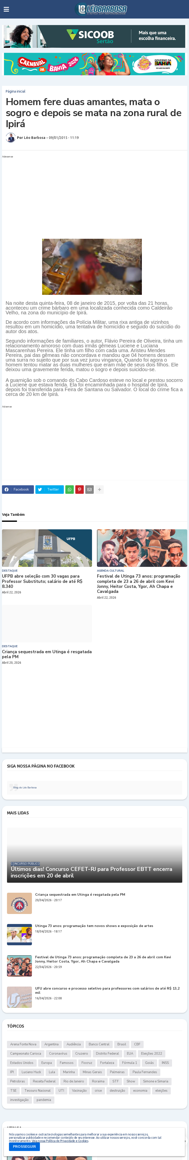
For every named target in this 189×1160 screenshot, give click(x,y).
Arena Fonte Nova (23, 1044)
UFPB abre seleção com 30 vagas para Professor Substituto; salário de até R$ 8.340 (42, 581)
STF (115, 1081)
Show (131, 1081)
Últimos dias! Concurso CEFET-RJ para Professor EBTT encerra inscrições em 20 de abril (91, 872)
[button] (6, 9)
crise (98, 1090)
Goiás (149, 1063)
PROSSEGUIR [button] (24, 1146)
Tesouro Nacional (37, 1090)
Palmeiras (117, 1072)
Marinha (69, 1072)
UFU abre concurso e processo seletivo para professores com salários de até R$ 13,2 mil (107, 991)
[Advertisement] (89, 195)
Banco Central (99, 1044)
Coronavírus (58, 1053)
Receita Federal (44, 1081)
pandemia (44, 1100)
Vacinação (79, 1090)
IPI (12, 1072)
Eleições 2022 (151, 1053)
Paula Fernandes (145, 1072)
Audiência (74, 1044)
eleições (161, 1090)
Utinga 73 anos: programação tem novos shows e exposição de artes (94, 926)
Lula (52, 1072)
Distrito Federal (107, 1053)
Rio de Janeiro (74, 1081)
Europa (46, 1063)
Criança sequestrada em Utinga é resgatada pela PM (47, 654)
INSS (165, 1063)
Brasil (121, 1044)
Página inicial (15, 91)
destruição (117, 1090)
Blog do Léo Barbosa (25, 787)
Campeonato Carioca (25, 1053)
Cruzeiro (81, 1053)
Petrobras (17, 1081)
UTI (61, 1090)
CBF (137, 1044)
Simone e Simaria (155, 1081)
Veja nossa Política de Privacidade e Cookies (60, 1140)
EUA (130, 1053)
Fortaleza (107, 1063)
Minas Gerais (92, 1072)
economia (140, 1090)
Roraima (98, 1081)
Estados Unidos (21, 1063)
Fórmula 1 (129, 1063)
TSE (13, 1090)
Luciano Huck (31, 1072)
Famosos (67, 1063)
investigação (19, 1100)
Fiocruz (87, 1063)
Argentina (51, 1044)
